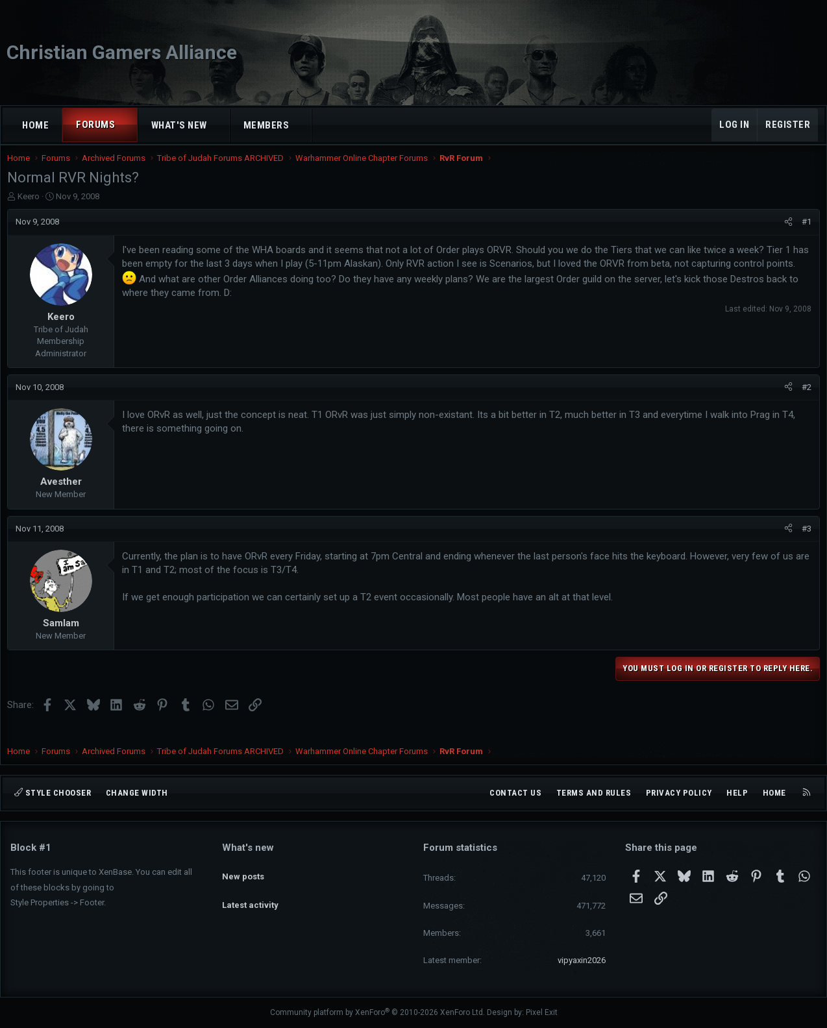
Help (737, 793)
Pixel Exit (542, 1013)
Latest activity (250, 894)
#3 (803, 541)
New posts (243, 870)
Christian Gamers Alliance (121, 52)
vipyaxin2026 (582, 960)
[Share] (785, 235)
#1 (803, 234)
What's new (179, 125)
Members (266, 125)
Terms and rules (594, 793)
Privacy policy (679, 793)
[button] (127, 124)
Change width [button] (137, 793)
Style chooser (52, 793)
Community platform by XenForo (377, 1013)
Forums (95, 124)
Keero (32, 209)
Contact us (515, 793)
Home (35, 125)
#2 (803, 400)
